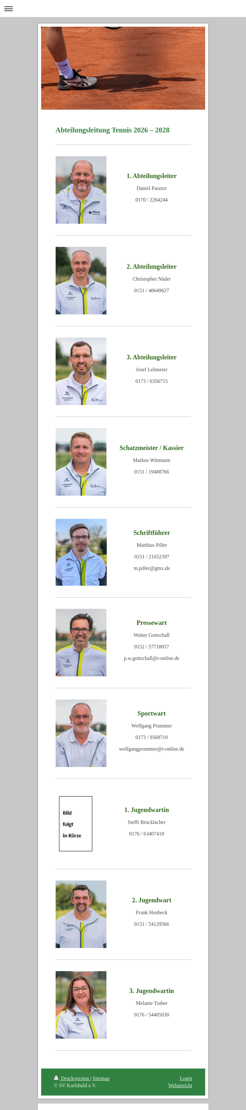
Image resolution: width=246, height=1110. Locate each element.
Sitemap (101, 1078)
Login (186, 1078)
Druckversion (72, 1078)
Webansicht (180, 1085)
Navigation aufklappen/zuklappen (123, 8)
